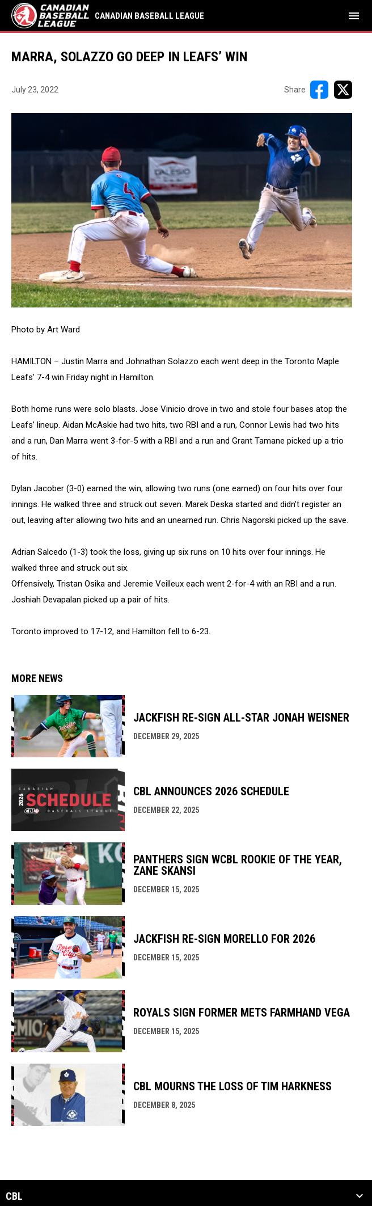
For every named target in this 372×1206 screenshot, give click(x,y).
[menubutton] (354, 16)
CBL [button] (14, 1196)
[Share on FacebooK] (319, 90)
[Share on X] (343, 90)
